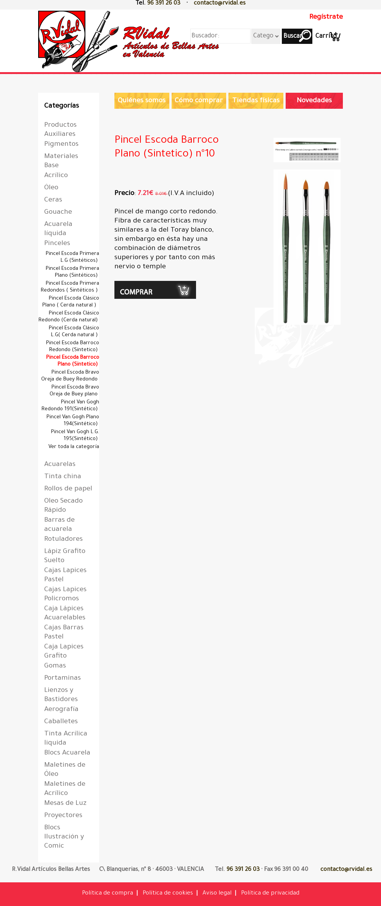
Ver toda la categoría (73, 447)
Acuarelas (60, 465)
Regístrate (326, 17)
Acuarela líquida (58, 229)
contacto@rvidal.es (220, 3)
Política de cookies (168, 893)
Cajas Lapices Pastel (65, 575)
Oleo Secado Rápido (63, 506)
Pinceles (57, 244)
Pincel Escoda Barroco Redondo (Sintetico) (72, 346)
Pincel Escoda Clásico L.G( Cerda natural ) (74, 332)
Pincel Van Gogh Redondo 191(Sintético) (70, 406)
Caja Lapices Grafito (64, 651)
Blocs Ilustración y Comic (64, 837)
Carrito (326, 36)
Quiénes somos (142, 101)
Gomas (55, 666)
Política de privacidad (270, 893)
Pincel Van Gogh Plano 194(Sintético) (73, 420)
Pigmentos (61, 144)
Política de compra (107, 893)
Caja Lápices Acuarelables (64, 613)
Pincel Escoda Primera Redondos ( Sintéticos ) (70, 287)
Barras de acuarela (59, 525)
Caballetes (61, 722)
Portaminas (62, 678)
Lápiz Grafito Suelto (64, 556)
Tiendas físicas (256, 101)
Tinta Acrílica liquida (65, 738)
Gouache (58, 212)
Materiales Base (61, 161)
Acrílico (56, 176)
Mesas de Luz (65, 804)
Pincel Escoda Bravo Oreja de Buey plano (74, 391)
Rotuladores (63, 539)
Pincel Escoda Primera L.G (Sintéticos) (72, 257)
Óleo (51, 188)
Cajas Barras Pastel (64, 632)
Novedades (314, 101)
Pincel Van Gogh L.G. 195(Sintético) (75, 435)
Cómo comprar (199, 101)
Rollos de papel (68, 489)
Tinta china (62, 477)
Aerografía (61, 710)
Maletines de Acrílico (64, 789)
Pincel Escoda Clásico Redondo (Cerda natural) (69, 317)
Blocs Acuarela (67, 753)
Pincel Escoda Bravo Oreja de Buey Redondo (70, 376)
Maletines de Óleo (64, 770)
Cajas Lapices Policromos (65, 594)
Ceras (53, 200)
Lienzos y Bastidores (61, 695)
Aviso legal (217, 893)
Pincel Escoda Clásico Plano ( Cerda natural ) (70, 302)
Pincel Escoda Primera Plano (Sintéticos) (72, 272)
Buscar (292, 36)
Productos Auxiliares (60, 130)
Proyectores (63, 816)
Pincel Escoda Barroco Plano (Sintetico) (72, 361)
